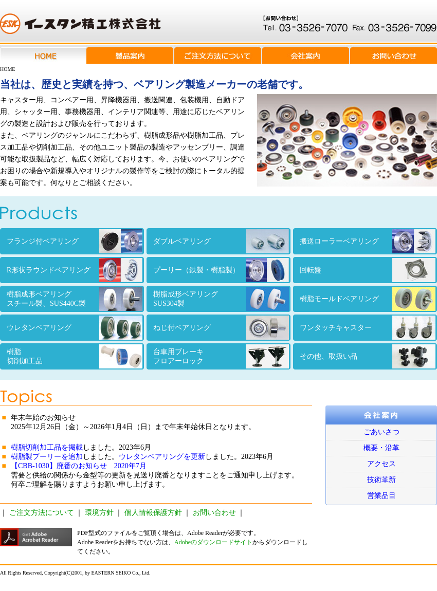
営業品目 (381, 496)
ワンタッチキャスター (367, 328)
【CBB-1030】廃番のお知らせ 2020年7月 (79, 466)
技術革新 (381, 480)
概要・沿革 (381, 448)
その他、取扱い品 (367, 356)
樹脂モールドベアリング (367, 299)
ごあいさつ (381, 432)
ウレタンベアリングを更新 (162, 456)
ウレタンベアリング (74, 328)
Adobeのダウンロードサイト (213, 542)
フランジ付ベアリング (74, 241)
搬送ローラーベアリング (367, 241)
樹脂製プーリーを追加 (47, 456)
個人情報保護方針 (153, 512)
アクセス (381, 464)
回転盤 (367, 270)
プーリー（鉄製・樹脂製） (221, 270)
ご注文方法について (41, 512)
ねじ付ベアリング (221, 328)
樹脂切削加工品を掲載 (47, 447)
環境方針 (99, 512)
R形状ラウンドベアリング (74, 270)
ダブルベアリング (221, 241)
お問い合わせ (214, 512)
